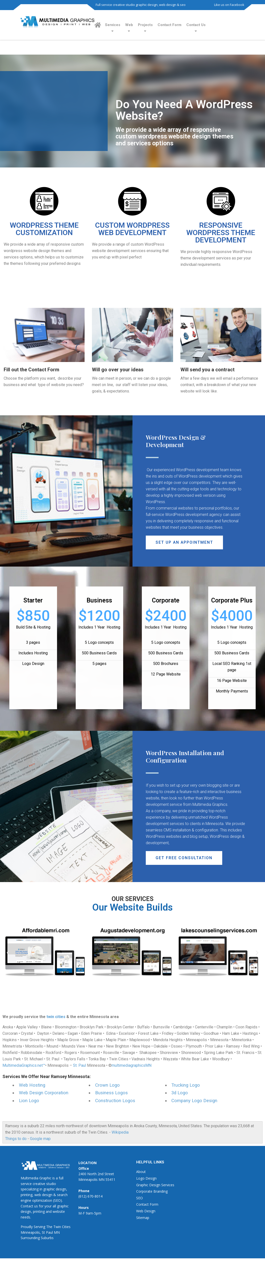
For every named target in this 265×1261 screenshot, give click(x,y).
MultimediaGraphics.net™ (23, 1065)
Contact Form (169, 25)
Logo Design (146, 1178)
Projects (145, 25)
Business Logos (111, 1093)
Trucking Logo (185, 1085)
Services (112, 25)
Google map (40, 1138)
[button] (184, 542)
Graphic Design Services (155, 1185)
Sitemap (142, 1217)
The (49, 1226)
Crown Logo (107, 1085)
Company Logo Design (194, 1100)
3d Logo (179, 1093)
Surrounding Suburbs (37, 1237)
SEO (139, 1198)
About (141, 1171)
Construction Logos (115, 1100)
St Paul (47, 1232)
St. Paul (79, 1065)
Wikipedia (120, 1132)
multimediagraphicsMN (131, 1065)
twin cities (55, 1016)
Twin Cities (62, 1226)
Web (129, 25)
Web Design (145, 1211)
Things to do (16, 1138)
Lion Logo (29, 1100)
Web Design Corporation (43, 1093)
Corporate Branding (152, 1191)
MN (57, 1232)
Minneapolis (30, 1232)
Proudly (27, 1226)
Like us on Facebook (229, 4)
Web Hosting (32, 1085)
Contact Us (196, 25)
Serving (39, 1226)
